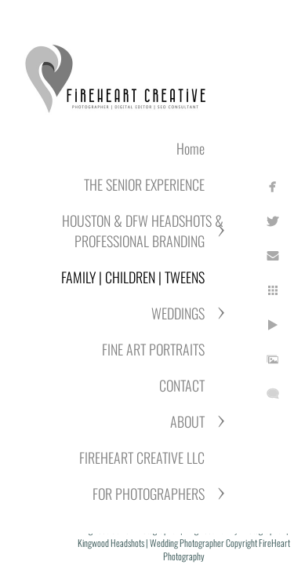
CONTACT (182, 385)
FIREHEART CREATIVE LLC (142, 457)
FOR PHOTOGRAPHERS (149, 493)
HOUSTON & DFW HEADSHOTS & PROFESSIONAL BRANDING (142, 230)
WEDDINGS (178, 313)
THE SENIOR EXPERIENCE (144, 184)
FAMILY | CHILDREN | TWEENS (133, 277)
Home (190, 148)
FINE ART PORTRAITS (153, 349)
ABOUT (187, 421)
